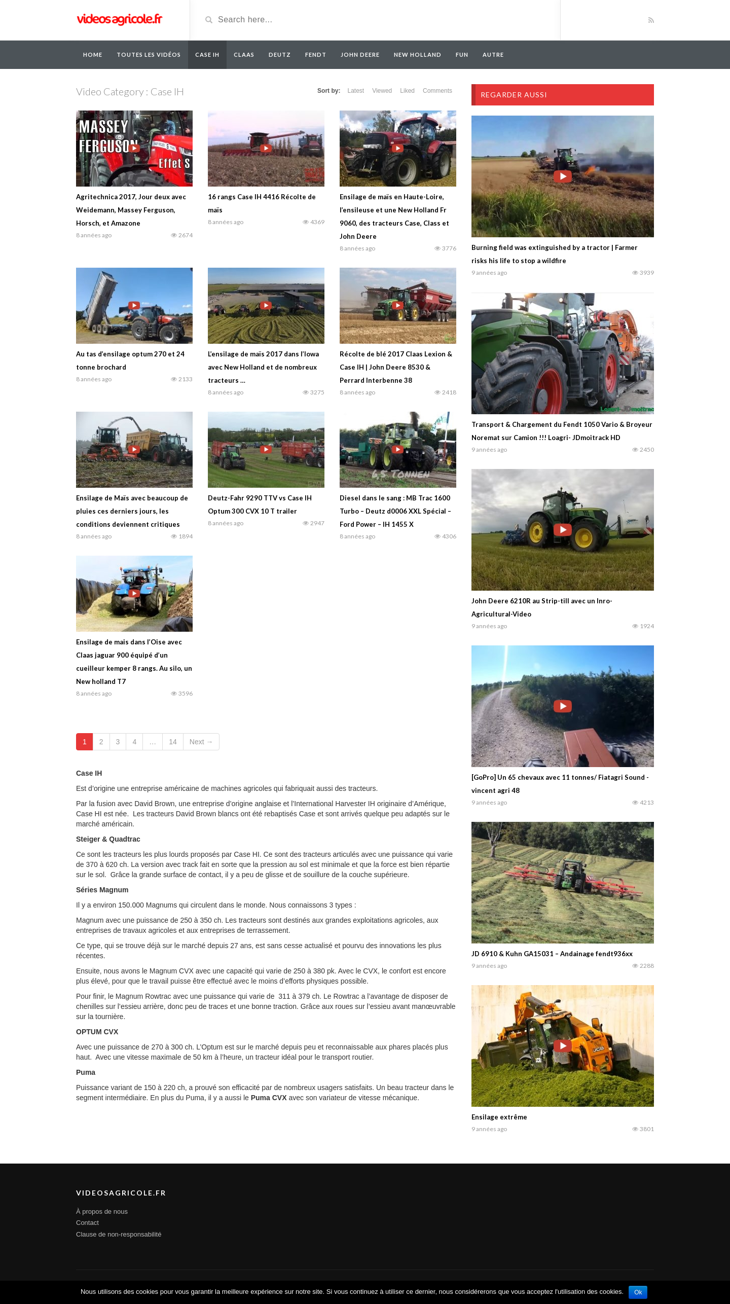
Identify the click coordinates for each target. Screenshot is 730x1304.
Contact (87, 1222)
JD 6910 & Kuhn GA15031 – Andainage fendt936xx (552, 954)
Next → (201, 742)
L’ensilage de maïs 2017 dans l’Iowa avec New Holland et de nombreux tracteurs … (263, 367)
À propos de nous (102, 1211)
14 (173, 742)
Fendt (315, 54)
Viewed (382, 90)
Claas (244, 54)
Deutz (280, 54)
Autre (493, 54)
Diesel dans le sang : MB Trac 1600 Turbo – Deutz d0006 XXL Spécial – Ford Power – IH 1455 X (395, 511)
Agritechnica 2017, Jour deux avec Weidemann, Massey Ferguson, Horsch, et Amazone (131, 210)
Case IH (207, 54)
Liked (407, 90)
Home (92, 54)
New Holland (418, 54)
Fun (462, 54)
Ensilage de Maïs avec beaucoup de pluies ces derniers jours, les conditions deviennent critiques (132, 511)
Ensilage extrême (499, 1117)
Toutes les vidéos (149, 54)
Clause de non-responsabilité (118, 1234)
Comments (437, 90)
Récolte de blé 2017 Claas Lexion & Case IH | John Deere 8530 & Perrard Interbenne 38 (396, 367)
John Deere (360, 54)
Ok (638, 1292)
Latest (355, 90)
